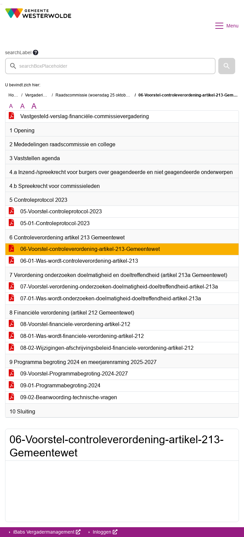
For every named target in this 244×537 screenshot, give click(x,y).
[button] (226, 66)
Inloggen (104, 532)
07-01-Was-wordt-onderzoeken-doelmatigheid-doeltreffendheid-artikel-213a (105, 298)
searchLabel (18, 52)
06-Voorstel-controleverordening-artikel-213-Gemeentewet (84, 249)
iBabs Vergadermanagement (46, 532)
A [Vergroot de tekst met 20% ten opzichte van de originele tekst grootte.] (22, 106)
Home (14, 95)
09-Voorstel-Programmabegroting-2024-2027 (68, 374)
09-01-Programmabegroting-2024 (55, 385)
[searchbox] (110, 66)
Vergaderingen (38, 95)
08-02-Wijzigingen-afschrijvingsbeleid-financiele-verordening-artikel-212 (101, 348)
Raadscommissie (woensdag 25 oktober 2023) (98, 95)
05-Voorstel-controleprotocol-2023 (55, 211)
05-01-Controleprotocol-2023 (49, 223)
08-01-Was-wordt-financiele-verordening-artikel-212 (76, 336)
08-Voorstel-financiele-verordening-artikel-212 (69, 324)
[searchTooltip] (35, 52)
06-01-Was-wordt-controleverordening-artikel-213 (73, 261)
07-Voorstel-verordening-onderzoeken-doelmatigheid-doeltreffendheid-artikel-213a (113, 286)
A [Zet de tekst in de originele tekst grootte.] (11, 106)
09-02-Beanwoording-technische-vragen (63, 397)
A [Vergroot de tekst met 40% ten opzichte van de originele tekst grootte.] (34, 106)
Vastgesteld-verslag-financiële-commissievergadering (79, 116)
